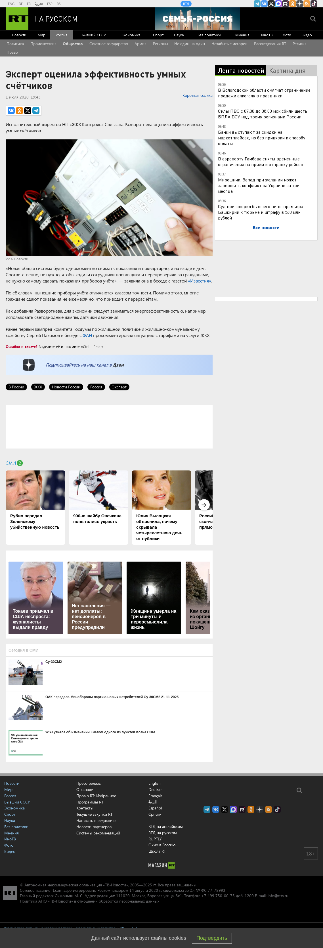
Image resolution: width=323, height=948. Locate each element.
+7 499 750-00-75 (218, 895)
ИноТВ (266, 34)
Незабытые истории (229, 43)
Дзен (118, 365)
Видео (306, 34)
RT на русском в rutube (285, 3)
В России (16, 387)
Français (155, 795)
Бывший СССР (94, 34)
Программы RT (89, 802)
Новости (19, 34)
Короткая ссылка (198, 95)
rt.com (56, 890)
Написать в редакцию (96, 820)
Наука (179, 34)
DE (21, 3)
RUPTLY (155, 839)
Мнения (242, 34)
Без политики (209, 34)
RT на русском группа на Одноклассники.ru (292, 3)
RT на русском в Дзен (299, 3)
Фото (287, 34)
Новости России (66, 387)
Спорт (158, 34)
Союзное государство (108, 43)
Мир (41, 34)
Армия (140, 43)
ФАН (87, 335)
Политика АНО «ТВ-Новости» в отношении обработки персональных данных (89, 901)
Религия (300, 43)
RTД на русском (162, 832)
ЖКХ (38, 387)
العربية (39, 3)
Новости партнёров (94, 826)
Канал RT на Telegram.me (257, 3)
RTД (186, 3)
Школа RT (157, 851)
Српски (155, 814)
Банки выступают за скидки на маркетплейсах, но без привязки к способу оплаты (261, 137)
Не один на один (189, 43)
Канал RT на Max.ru (278, 3)
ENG (11, 3)
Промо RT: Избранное (96, 795)
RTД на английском (165, 826)
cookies (177, 938)
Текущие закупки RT (94, 814)
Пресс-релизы (89, 783)
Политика (15, 43)
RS (58, 3)
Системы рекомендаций (98, 833)
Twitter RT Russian (271, 3)
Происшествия (43, 43)
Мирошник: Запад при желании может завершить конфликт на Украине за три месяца (258, 185)
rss (306, 3)
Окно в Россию (161, 844)
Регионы (160, 43)
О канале (84, 789)
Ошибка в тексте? (21, 346)
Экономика (130, 34)
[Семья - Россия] (197, 18)
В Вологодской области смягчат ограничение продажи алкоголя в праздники (264, 93)
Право (12, 52)
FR (29, 3)
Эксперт (119, 387)
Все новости (266, 227)
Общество (73, 43)
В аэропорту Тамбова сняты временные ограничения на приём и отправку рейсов (260, 161)
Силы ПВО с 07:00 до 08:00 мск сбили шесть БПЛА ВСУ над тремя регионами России (262, 114)
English (154, 783)
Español (155, 808)
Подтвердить (211, 938)
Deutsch (155, 789)
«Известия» (199, 281)
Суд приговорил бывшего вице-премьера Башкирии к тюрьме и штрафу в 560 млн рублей (260, 212)
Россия (62, 34)
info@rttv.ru (278, 895)
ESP (50, 3)
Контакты (84, 808)
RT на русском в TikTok (314, 3)
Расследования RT (270, 43)
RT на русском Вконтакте (264, 3)
